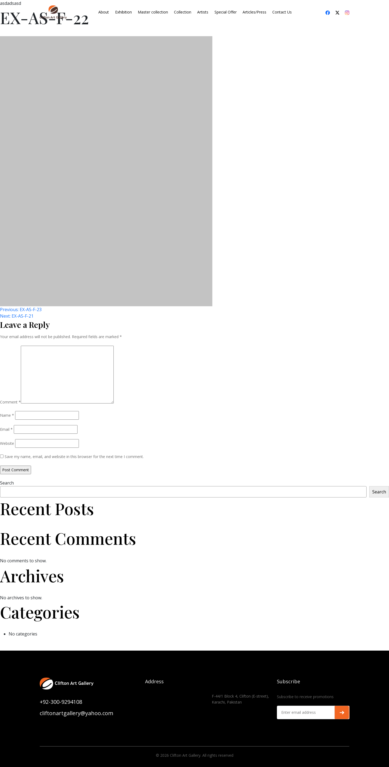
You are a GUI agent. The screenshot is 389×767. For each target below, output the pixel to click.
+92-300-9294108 (61, 701)
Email (6, 429)
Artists (202, 12)
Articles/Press (254, 12)
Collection (182, 12)
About (103, 12)
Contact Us (282, 12)
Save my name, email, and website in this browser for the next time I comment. (74, 456)
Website (7, 443)
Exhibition (123, 12)
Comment (10, 402)
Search (7, 483)
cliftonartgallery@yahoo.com (76, 713)
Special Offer (225, 12)
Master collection (153, 12)
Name (7, 415)
